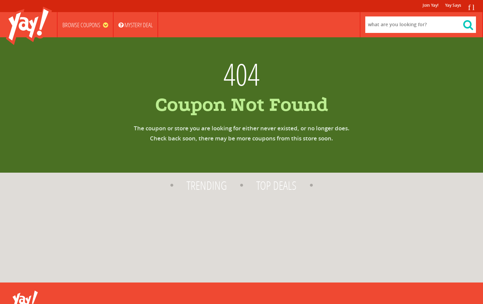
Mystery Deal (135, 25)
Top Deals (276, 186)
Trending (206, 186)
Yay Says (453, 5)
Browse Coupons (85, 25)
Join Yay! (430, 5)
